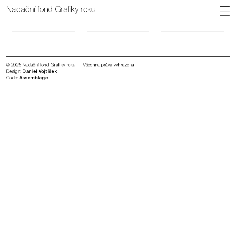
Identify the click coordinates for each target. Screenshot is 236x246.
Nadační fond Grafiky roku (51, 10)
